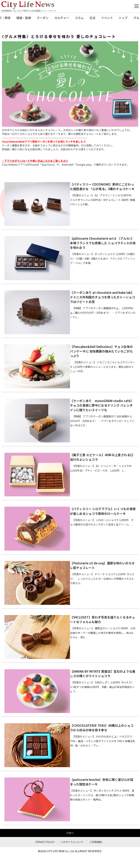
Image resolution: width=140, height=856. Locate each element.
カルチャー (62, 18)
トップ (123, 18)
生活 (92, 18)
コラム (79, 18)
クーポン (42, 18)
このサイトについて (72, 842)
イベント (107, 18)
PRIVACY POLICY (45, 842)
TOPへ (70, 833)
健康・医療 (23, 18)
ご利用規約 (95, 842)
